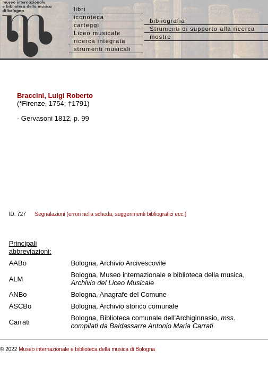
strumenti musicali (102, 49)
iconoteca (89, 17)
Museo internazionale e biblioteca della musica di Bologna (87, 349)
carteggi (86, 25)
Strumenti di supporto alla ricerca (202, 29)
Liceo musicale (97, 33)
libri (80, 9)
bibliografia (167, 21)
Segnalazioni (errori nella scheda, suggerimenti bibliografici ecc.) (111, 214)
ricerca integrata (100, 41)
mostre (160, 37)
